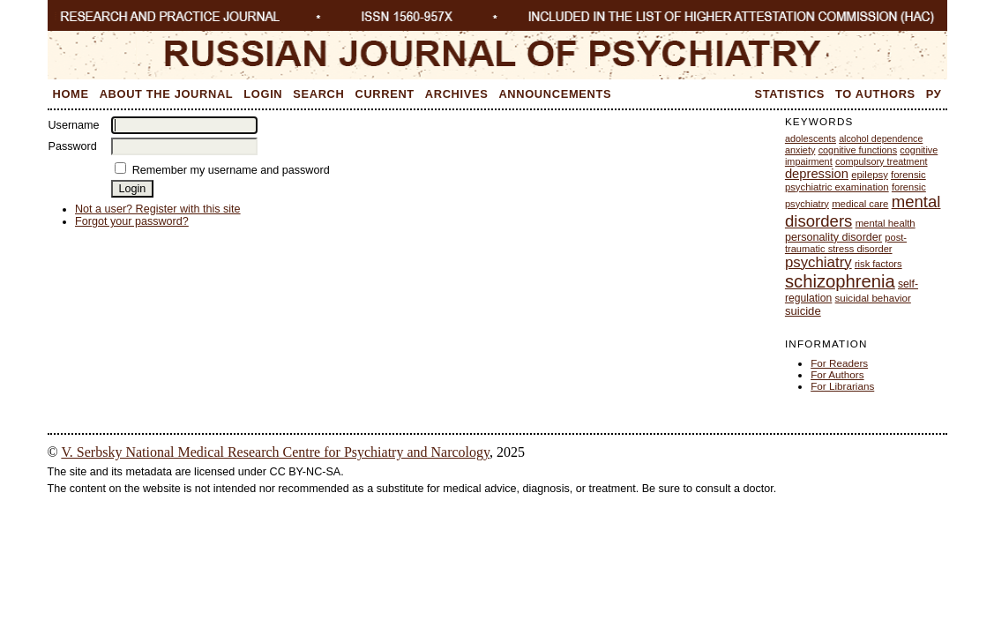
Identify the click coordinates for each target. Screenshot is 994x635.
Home (71, 94)
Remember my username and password (231, 170)
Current (384, 94)
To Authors (875, 94)
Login (262, 94)
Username (74, 125)
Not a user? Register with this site (158, 209)
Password (73, 146)
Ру (934, 94)
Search (318, 94)
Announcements (554, 94)
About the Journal (167, 94)
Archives (457, 94)
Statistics (790, 94)
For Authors (837, 374)
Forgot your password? (132, 221)
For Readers (839, 363)
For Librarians (842, 386)
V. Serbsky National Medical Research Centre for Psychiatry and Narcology (275, 451)
